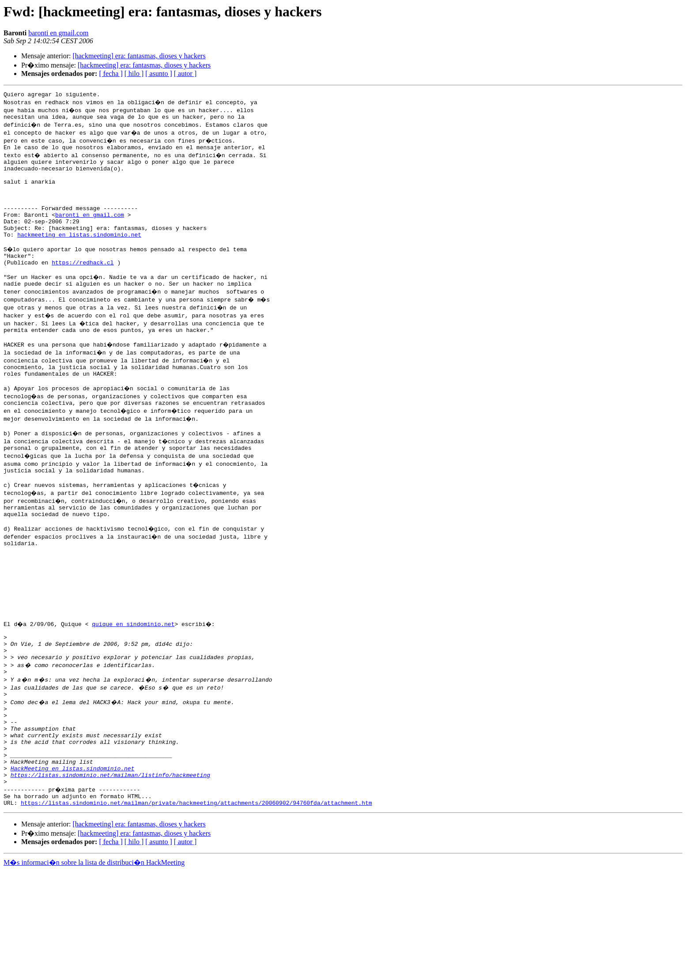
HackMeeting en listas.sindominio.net (73, 850)
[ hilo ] (134, 73)
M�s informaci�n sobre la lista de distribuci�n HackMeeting (94, 950)
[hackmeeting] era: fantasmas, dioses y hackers (138, 56)
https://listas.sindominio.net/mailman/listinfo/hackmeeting (110, 858)
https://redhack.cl (82, 286)
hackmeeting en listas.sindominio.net (79, 254)
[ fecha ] (110, 73)
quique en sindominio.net (134, 683)
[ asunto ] (158, 73)
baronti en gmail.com (58, 33)
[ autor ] (185, 73)
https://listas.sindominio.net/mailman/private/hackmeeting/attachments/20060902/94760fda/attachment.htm (196, 890)
